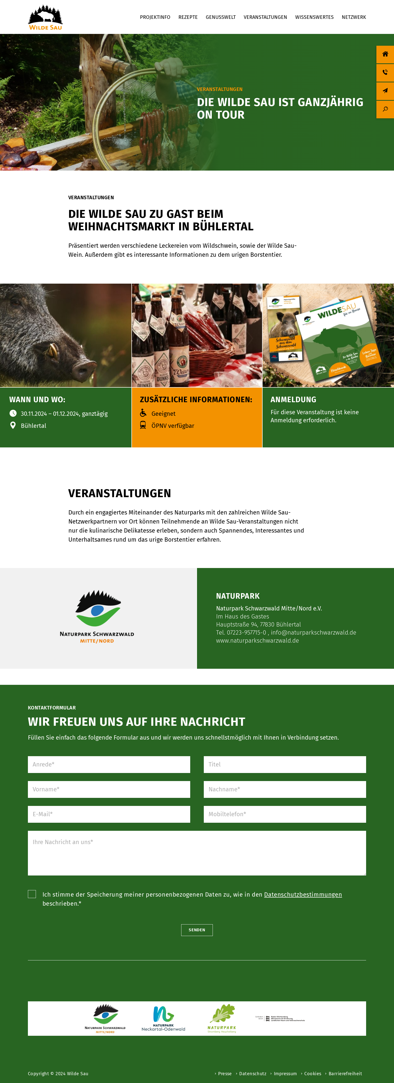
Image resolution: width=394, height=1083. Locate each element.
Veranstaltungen (265, 17)
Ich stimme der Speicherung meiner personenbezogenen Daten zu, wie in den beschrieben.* (193, 920)
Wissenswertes (314, 17)
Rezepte (188, 17)
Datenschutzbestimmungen (304, 915)
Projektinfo (155, 17)
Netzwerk (354, 17)
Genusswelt (221, 17)
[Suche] (385, 110)
